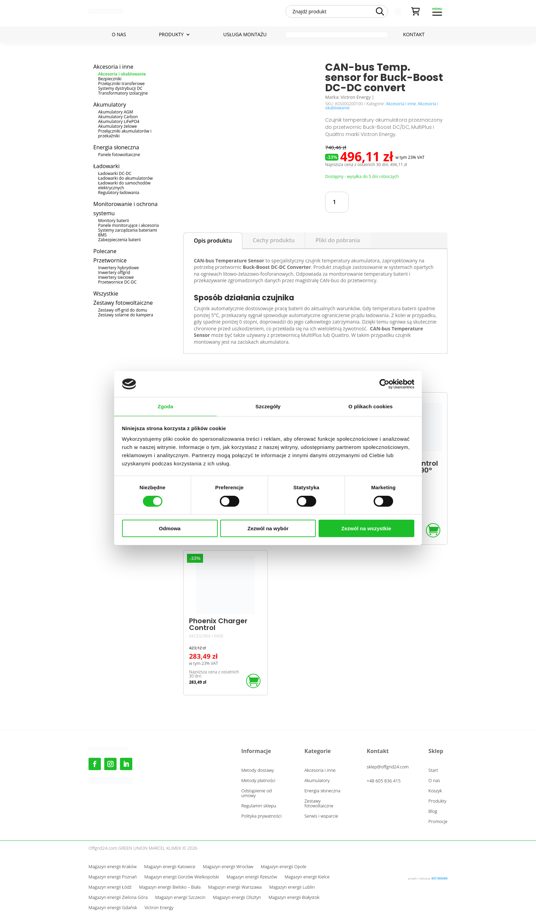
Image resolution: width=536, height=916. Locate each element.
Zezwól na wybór (268, 528)
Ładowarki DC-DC (114, 173)
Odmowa (169, 528)
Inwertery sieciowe (116, 277)
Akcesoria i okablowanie (122, 74)
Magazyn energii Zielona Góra (118, 897)
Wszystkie (105, 293)
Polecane (105, 251)
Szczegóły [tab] (267, 406)
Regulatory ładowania (118, 192)
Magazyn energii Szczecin (180, 897)
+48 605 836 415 (384, 781)
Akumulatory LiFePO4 (118, 121)
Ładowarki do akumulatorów (125, 178)
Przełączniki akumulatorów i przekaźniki (124, 133)
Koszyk (435, 791)
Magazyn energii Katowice (170, 867)
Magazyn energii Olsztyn (237, 897)
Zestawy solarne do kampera (125, 315)
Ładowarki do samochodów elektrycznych (124, 185)
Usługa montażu (245, 35)
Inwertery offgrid (114, 272)
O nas (119, 35)
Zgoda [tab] (165, 406)
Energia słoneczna (116, 147)
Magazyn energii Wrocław (228, 867)
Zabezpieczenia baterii (119, 240)
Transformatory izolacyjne (123, 93)
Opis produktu (213, 240)
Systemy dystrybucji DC (120, 88)
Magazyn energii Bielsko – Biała (170, 887)
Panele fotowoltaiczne (119, 155)
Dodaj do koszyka (392, 202)
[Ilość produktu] (337, 202)
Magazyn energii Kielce (307, 877)
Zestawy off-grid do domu (122, 310)
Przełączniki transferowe (121, 83)
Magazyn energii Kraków (113, 867)
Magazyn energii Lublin (291, 887)
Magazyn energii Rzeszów (252, 877)
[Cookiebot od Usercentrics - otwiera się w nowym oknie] (384, 384)
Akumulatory (109, 104)
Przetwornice (109, 260)
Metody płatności (258, 780)
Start (433, 770)
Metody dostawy (257, 770)
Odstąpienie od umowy (256, 793)
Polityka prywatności (261, 816)
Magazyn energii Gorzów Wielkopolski (181, 877)
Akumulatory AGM (115, 112)
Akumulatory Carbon (118, 117)
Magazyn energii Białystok (294, 897)
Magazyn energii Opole (283, 867)
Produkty (171, 35)
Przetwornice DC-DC (117, 282)
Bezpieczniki (109, 79)
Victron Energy (159, 908)
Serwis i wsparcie (321, 816)
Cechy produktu (274, 240)
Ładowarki (106, 166)
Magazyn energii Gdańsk (113, 908)
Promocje (437, 821)
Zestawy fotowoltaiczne (123, 302)
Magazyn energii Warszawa (235, 887)
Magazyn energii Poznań (113, 877)
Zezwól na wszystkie (366, 528)
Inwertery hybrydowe (118, 268)
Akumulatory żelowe (117, 126)
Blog (432, 811)
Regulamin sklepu (258, 806)
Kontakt (414, 35)
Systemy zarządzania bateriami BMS (127, 232)
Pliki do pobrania (338, 240)
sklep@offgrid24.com (388, 767)
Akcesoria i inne (113, 66)
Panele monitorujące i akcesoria (128, 225)
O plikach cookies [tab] (370, 406)
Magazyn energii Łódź (110, 887)
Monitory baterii (113, 220)
